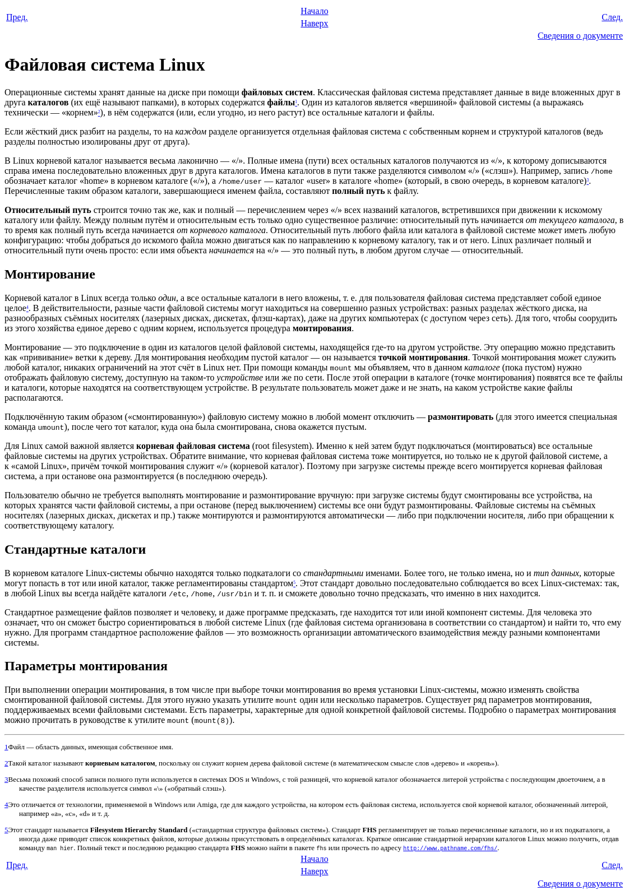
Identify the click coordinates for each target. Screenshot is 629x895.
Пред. (17, 17)
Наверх (314, 23)
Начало (314, 11)
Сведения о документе (580, 35)
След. (612, 17)
